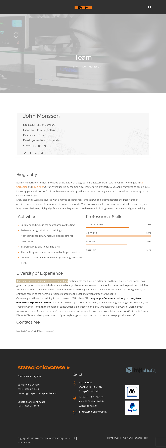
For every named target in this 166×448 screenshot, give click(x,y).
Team (74, 66)
